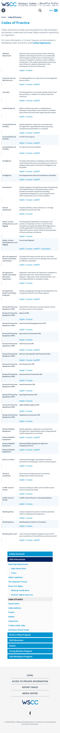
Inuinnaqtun (45, 249)
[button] (40, 10)
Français (29, 70)
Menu (53, 10)
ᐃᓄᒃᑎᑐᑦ (37, 84)
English (22, 70)
